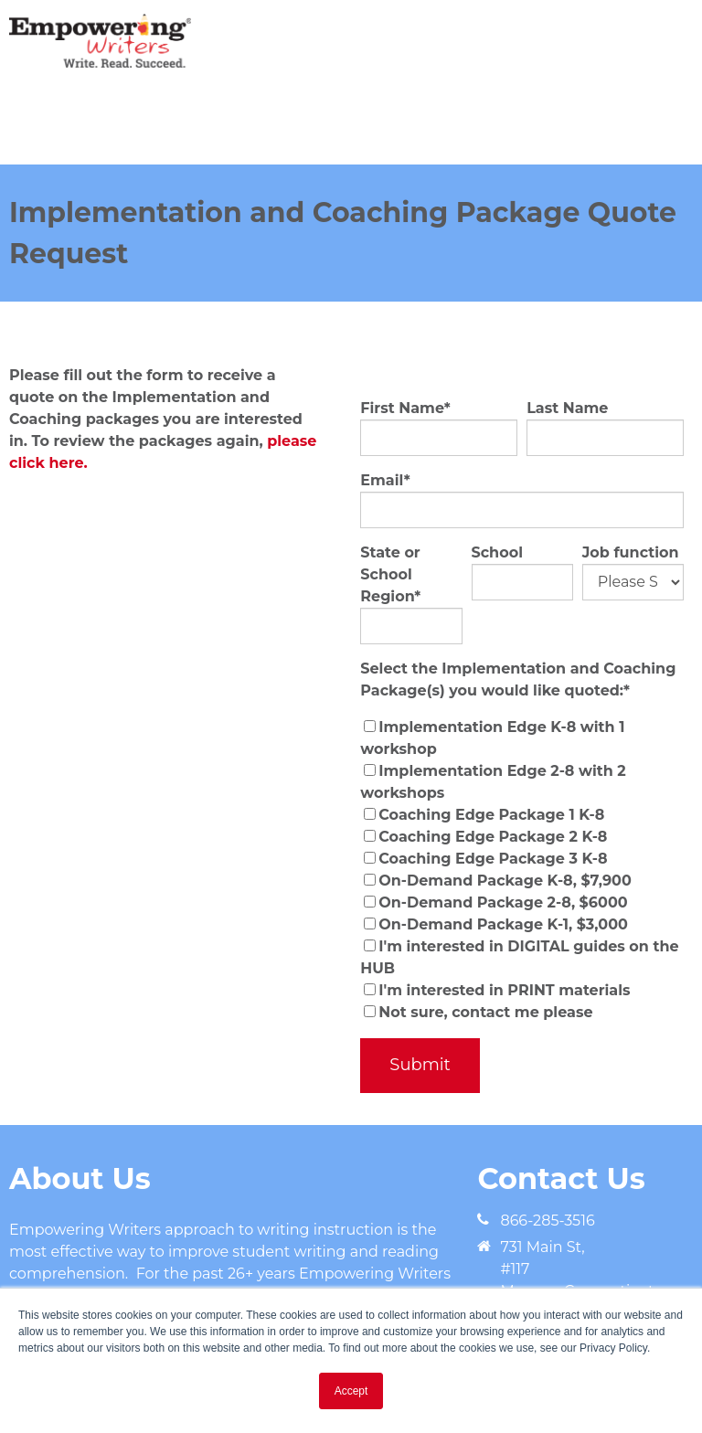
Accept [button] (351, 1391)
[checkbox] (522, 870)
